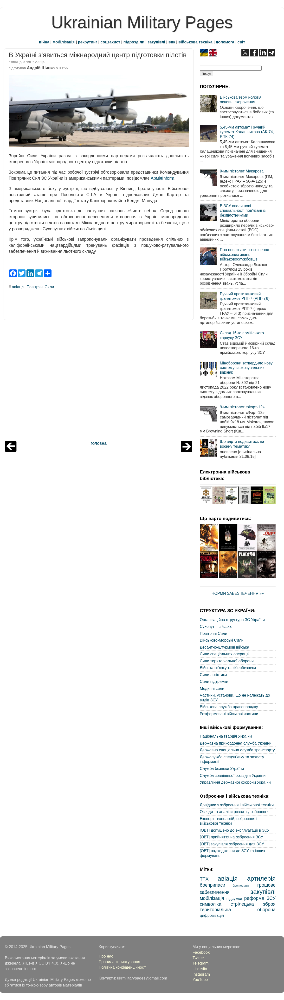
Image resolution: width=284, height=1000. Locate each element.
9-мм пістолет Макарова (242, 171)
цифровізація (212, 915)
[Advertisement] (98, 381)
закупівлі (156, 42)
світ (241, 42)
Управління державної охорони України (235, 782)
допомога (225, 42)
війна (44, 42)
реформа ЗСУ (260, 898)
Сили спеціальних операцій (225, 654)
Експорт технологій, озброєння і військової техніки (228, 820)
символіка (210, 904)
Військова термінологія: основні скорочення (241, 99)
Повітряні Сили (40, 287)
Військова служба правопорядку (229, 707)
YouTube (200, 979)
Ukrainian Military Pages (142, 22)
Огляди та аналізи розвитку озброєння (234, 811)
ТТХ (204, 879)
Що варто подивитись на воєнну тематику (242, 443)
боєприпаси (212, 885)
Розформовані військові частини (229, 714)
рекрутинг (87, 42)
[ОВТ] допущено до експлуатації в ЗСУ (235, 830)
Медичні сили (212, 688)
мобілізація (64, 42)
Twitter (198, 958)
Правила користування (119, 961)
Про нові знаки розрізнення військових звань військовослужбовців (244, 254)
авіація (18, 287)
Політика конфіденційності (123, 967)
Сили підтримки (214, 681)
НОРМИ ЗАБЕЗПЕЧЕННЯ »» (238, 593)
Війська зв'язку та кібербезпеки (228, 667)
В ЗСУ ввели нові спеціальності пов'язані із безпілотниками (242, 210)
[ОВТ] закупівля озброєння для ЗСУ (232, 844)
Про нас (106, 956)
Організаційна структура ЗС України (232, 619)
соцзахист (110, 42)
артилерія (261, 878)
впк (171, 42)
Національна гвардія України (226, 736)
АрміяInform (162, 178)
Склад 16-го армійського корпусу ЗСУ (242, 335)
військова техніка (195, 42)
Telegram (201, 963)
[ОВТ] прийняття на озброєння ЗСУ (231, 837)
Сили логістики (213, 674)
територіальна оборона (238, 909)
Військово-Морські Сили (222, 640)
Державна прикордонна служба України (235, 743)
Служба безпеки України (222, 768)
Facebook (201, 952)
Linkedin (200, 968)
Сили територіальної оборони (227, 661)
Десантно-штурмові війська (224, 647)
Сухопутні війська (216, 626)
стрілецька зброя (253, 904)
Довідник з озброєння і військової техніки (237, 805)
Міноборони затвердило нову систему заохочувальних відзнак (246, 368)
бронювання (241, 885)
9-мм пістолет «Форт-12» (242, 407)
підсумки (234, 898)
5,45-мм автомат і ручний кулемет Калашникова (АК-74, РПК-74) (247, 132)
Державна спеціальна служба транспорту (237, 750)
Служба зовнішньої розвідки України (232, 775)
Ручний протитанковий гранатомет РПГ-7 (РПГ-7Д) (245, 296)
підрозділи (133, 42)
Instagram (201, 974)
